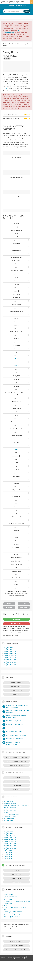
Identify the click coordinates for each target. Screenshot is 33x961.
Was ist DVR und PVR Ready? (13, 911)
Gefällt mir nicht (16, 623)
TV (6, 88)
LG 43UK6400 (8, 856)
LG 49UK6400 (8, 854)
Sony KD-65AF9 (8, 648)
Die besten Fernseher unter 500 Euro (16, 757)
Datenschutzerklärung (5, 4)
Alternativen (6, 122)
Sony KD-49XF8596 (10, 664)
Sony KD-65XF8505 (10, 655)
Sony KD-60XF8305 (10, 653)
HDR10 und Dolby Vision (11, 814)
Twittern (9, 607)
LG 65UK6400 (8, 850)
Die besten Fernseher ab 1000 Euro (16, 765)
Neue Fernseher (16, 694)
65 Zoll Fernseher (16, 882)
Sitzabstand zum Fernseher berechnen (16, 950)
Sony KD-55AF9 (8, 649)
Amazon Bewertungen (11, 118)
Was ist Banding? (9, 894)
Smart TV (16, 365)
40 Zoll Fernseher (9, 818)
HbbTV (16, 359)
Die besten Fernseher (16, 690)
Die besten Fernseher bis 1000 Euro (16, 761)
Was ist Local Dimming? (11, 896)
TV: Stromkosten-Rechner (16, 941)
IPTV (5, 809)
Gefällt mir (16, 619)
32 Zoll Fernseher (9, 820)
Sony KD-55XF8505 (10, 661)
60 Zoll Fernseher (16, 878)
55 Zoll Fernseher (16, 874)
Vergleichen (7, 58)
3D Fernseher (16, 789)
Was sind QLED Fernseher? (12, 916)
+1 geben (23, 607)
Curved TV (16, 781)
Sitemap (23, 957)
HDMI (16, 449)
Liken (24, 603)
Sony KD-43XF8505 (10, 657)
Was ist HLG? (8, 900)
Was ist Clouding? (9, 898)
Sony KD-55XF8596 (10, 663)
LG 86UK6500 (8, 858)
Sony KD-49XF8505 (10, 659)
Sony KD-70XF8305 (10, 651)
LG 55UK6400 (8, 852)
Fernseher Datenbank (16, 686)
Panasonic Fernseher (10, 803)
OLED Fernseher (16, 785)
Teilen (9, 603)
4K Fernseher (16, 777)
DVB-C (6, 813)
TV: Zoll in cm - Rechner (16, 945)
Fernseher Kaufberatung (16, 682)
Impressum (4, 957)
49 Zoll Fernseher (9, 801)
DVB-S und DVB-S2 (10, 811)
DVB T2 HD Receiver (10, 816)
